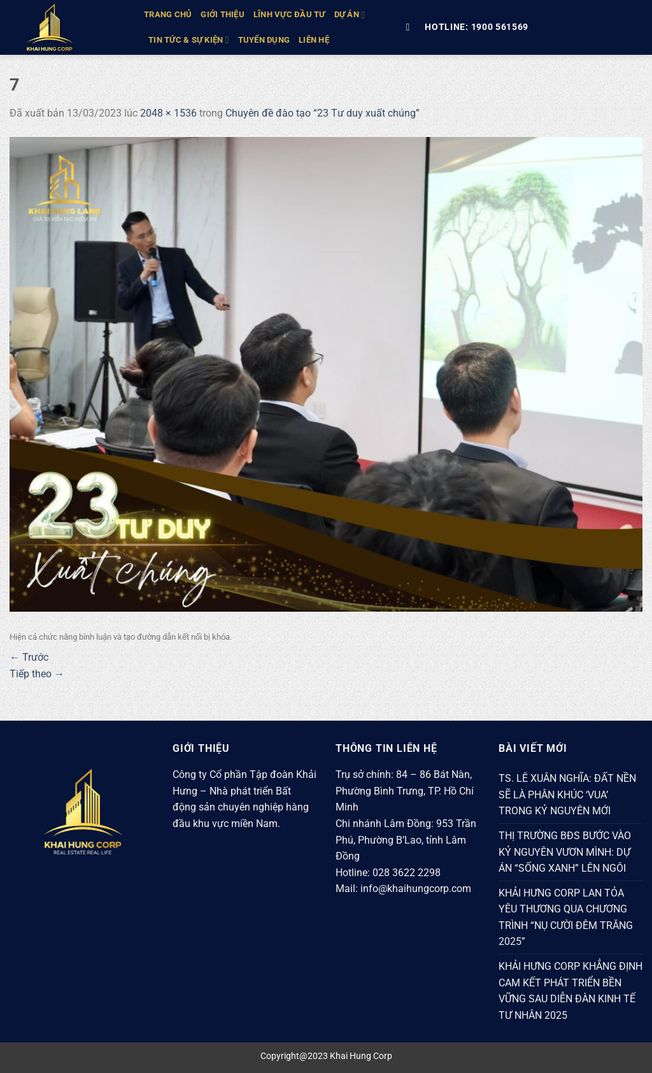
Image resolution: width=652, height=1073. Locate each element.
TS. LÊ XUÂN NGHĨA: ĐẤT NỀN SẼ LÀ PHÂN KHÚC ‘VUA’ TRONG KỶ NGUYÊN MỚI (567, 794)
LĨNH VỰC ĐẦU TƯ (289, 14)
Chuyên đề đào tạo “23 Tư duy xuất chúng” (322, 113)
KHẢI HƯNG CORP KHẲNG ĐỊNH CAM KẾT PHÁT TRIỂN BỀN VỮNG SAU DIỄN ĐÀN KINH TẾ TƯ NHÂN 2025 (570, 990)
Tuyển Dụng (264, 40)
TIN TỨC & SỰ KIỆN (188, 40)
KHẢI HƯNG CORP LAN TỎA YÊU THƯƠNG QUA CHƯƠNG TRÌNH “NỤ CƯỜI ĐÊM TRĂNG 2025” (566, 917)
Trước (29, 657)
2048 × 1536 (168, 113)
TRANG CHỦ (168, 14)
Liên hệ (314, 40)
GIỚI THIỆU (222, 14)
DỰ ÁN (349, 15)
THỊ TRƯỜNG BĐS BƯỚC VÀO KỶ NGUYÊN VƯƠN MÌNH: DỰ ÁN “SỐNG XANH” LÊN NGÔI (565, 852)
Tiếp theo (37, 674)
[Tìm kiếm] (411, 27)
